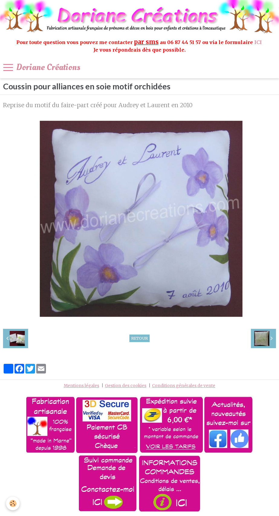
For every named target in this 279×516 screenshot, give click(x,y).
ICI (258, 42)
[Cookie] (13, 503)
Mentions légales (81, 385)
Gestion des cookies (125, 385)
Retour (139, 338)
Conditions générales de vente (183, 385)
